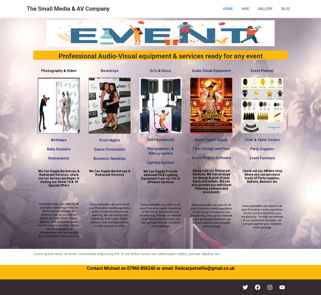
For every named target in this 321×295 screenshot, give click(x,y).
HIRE (249, 9)
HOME (233, 9)
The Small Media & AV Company (68, 8)
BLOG (286, 9)
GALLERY (267, 9)
